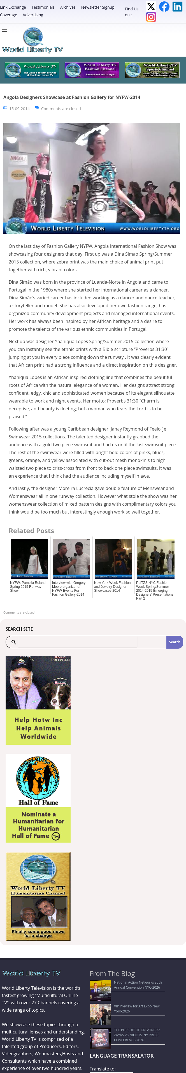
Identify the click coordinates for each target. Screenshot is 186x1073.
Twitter (151, 6)
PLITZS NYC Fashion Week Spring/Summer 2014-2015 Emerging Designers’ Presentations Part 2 (154, 590)
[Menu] (6, 31)
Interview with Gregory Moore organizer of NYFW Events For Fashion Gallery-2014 (68, 588)
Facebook (164, 6)
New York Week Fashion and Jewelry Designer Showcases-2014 (112, 587)
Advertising (33, 14)
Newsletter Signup (98, 7)
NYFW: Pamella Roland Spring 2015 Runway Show (28, 587)
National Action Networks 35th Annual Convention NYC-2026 (123, 985)
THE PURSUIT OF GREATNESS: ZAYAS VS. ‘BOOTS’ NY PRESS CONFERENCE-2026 (124, 1007)
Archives (68, 7)
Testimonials (43, 7)
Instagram (151, 17)
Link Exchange (13, 7)
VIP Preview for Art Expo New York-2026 (124, 995)
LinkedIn (177, 6)
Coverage (8, 14)
